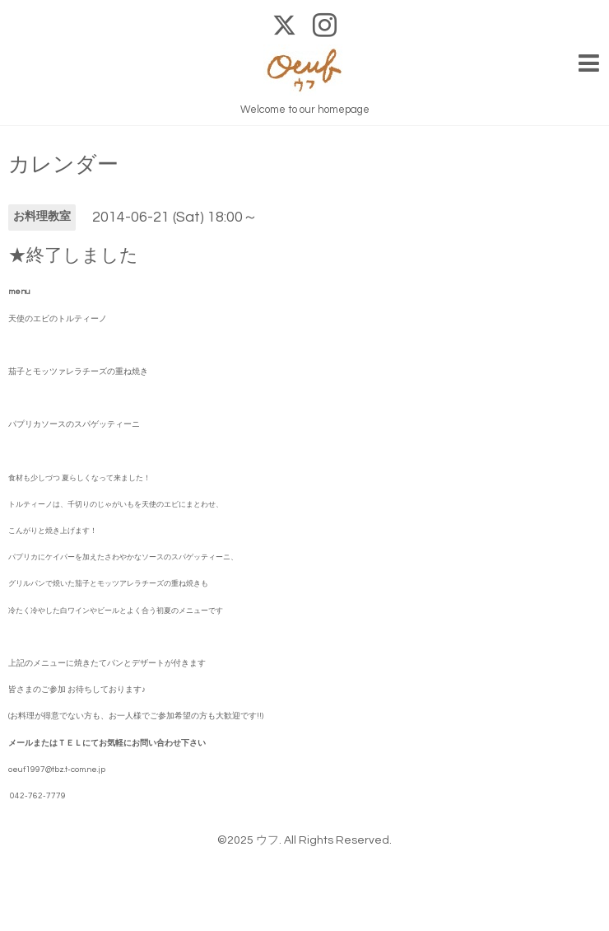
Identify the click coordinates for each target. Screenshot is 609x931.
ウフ (267, 840)
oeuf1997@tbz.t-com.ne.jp (56, 769)
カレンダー (63, 164)
